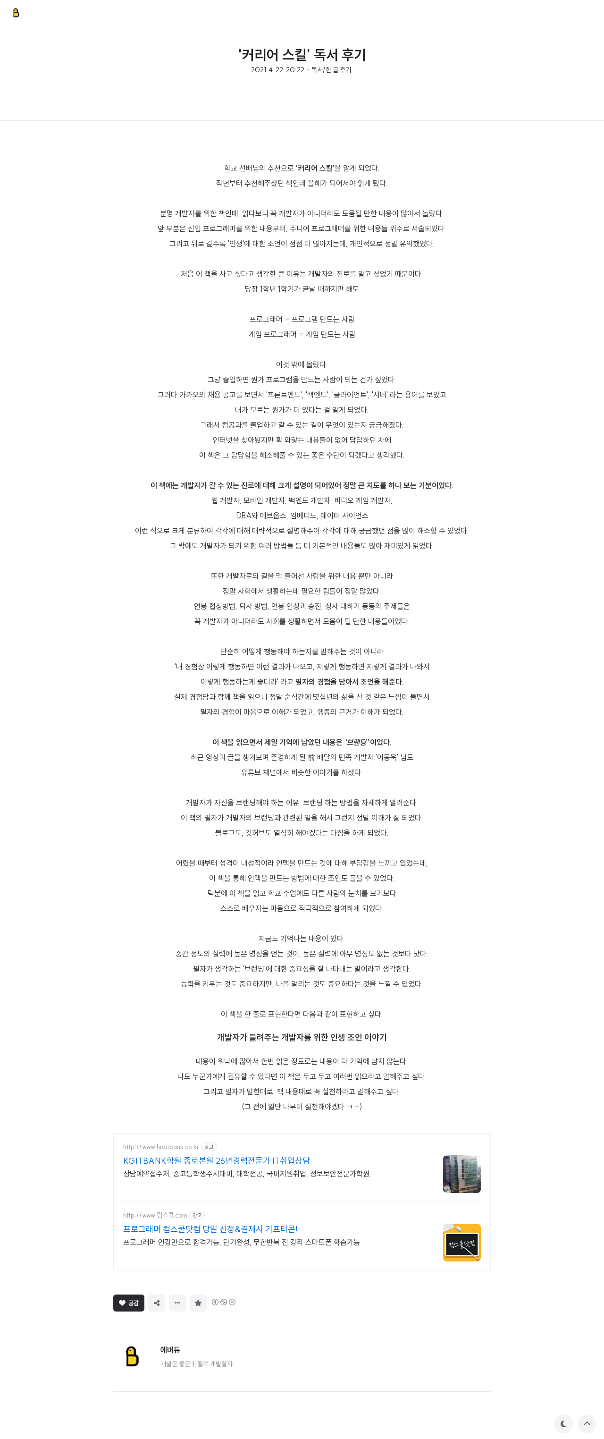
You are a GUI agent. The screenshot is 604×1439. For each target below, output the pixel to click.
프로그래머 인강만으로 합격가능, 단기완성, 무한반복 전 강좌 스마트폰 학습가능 (241, 1242)
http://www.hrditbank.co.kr (161, 1147)
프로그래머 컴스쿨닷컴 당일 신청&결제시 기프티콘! (210, 1229)
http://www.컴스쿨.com (155, 1215)
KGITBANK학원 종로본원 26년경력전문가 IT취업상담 (216, 1160)
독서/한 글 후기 (331, 70)
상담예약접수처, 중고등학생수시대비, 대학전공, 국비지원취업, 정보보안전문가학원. (247, 1173)
